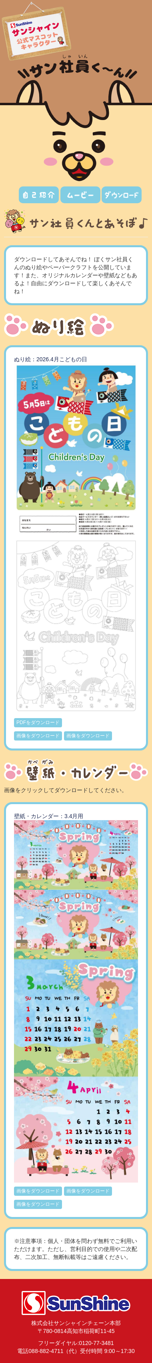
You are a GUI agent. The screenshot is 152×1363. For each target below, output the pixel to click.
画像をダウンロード (38, 736)
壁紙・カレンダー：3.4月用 (48, 816)
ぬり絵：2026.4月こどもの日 (50, 359)
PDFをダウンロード (38, 722)
